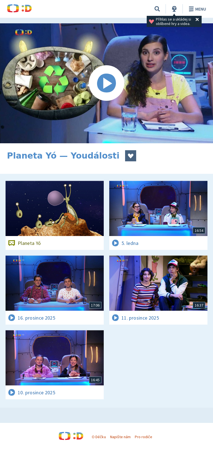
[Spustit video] (106, 83)
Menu (196, 9)
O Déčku (99, 436)
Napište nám (120, 436)
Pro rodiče (143, 436)
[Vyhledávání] (157, 9)
